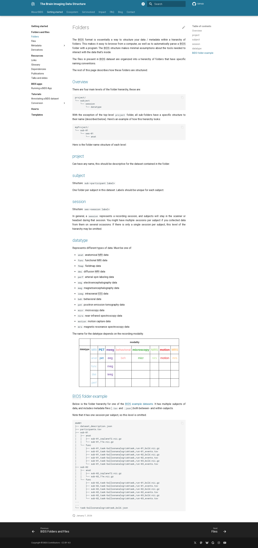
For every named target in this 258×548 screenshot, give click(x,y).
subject (78, 175)
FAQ (112, 12)
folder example (89, 396)
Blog (120, 12)
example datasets (139, 404)
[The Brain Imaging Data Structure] (33, 4)
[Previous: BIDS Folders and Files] (51, 530)
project (78, 156)
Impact (102, 12)
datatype (80, 240)
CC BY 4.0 (66, 542)
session (79, 201)
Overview (80, 81)
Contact (131, 12)
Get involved (88, 12)
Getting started (55, 12)
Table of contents (201, 26)
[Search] (166, 4)
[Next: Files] (218, 530)
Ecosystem (72, 12)
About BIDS (37, 12)
